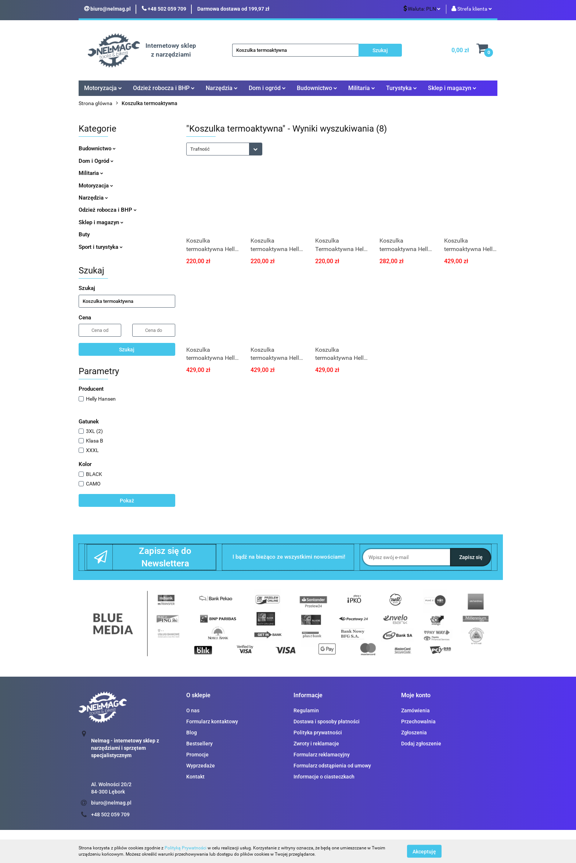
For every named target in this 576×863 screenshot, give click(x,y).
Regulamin (306, 710)
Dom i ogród (267, 88)
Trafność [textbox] (200, 149)
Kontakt (195, 777)
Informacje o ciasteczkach (324, 777)
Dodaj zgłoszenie (421, 743)
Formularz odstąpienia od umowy (332, 766)
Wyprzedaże (200, 766)
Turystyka (401, 88)
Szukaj (126, 349)
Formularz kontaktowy (212, 721)
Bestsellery (199, 743)
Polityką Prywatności (185, 848)
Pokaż (127, 501)
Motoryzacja (103, 88)
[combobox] (224, 149)
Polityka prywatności (318, 732)
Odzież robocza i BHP (164, 88)
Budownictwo (317, 88)
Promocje (197, 755)
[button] (198, 695)
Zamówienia (415, 710)
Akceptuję (424, 851)
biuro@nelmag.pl (111, 803)
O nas (192, 710)
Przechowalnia (418, 721)
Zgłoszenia (414, 732)
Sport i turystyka (101, 247)
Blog (191, 732)
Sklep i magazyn (452, 88)
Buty (84, 234)
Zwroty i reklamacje (316, 743)
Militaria (361, 88)
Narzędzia (222, 88)
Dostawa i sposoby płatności (327, 721)
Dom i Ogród (96, 161)
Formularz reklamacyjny (322, 755)
